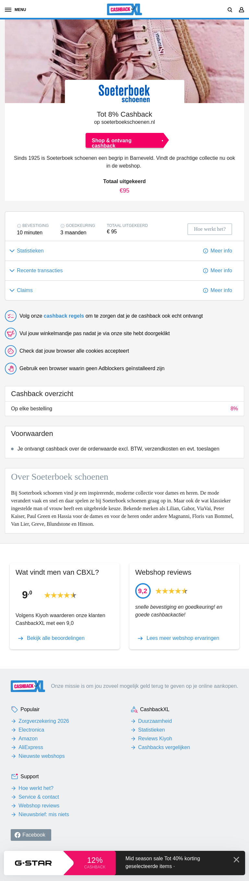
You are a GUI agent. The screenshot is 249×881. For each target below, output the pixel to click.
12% (94, 860)
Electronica (31, 730)
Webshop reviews (38, 805)
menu (15, 10)
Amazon (28, 738)
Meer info (221, 250)
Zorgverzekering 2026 (43, 721)
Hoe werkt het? (35, 788)
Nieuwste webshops (41, 756)
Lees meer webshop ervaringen (183, 638)
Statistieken (151, 730)
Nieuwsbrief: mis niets (43, 814)
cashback (94, 867)
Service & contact (38, 797)
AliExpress (30, 747)
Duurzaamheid (155, 721)
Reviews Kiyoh (155, 738)
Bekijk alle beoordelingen (56, 638)
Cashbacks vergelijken (164, 747)
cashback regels (64, 316)
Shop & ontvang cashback (112, 143)
